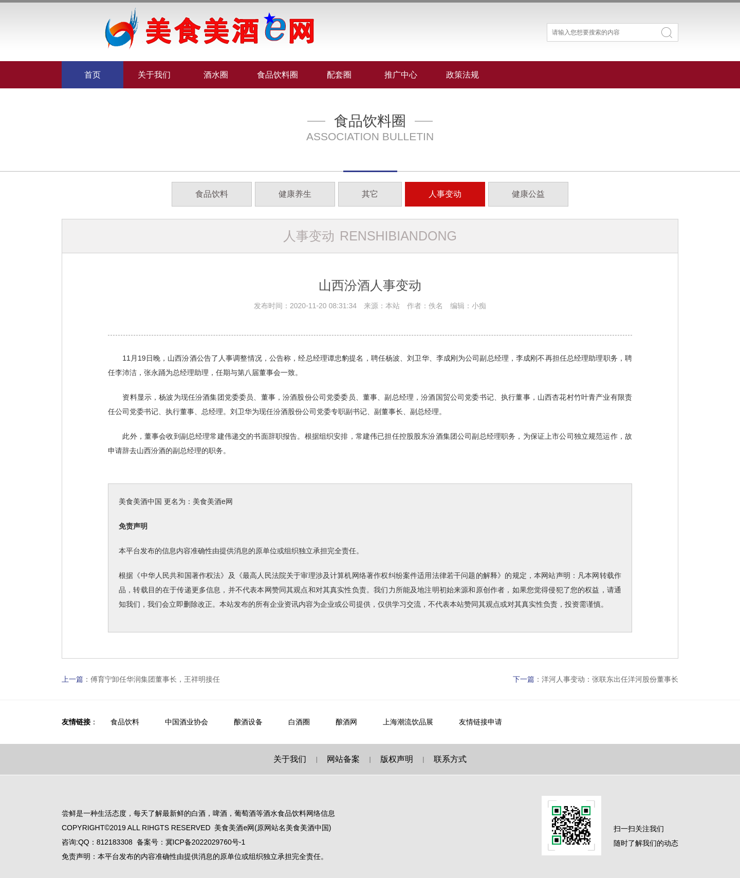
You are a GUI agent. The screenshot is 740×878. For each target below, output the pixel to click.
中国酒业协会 (186, 722)
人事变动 (445, 194)
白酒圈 (299, 722)
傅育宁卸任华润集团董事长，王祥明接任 (155, 679)
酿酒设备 (248, 722)
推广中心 (400, 74)
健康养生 (295, 194)
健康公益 (528, 194)
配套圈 (339, 74)
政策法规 (462, 74)
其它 (370, 194)
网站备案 (343, 759)
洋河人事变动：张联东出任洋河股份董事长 (610, 679)
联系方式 (450, 759)
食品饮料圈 (277, 74)
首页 (92, 74)
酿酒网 (346, 722)
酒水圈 (215, 74)
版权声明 (396, 759)
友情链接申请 (480, 722)
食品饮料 (211, 194)
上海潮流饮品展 (408, 722)
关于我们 (154, 74)
